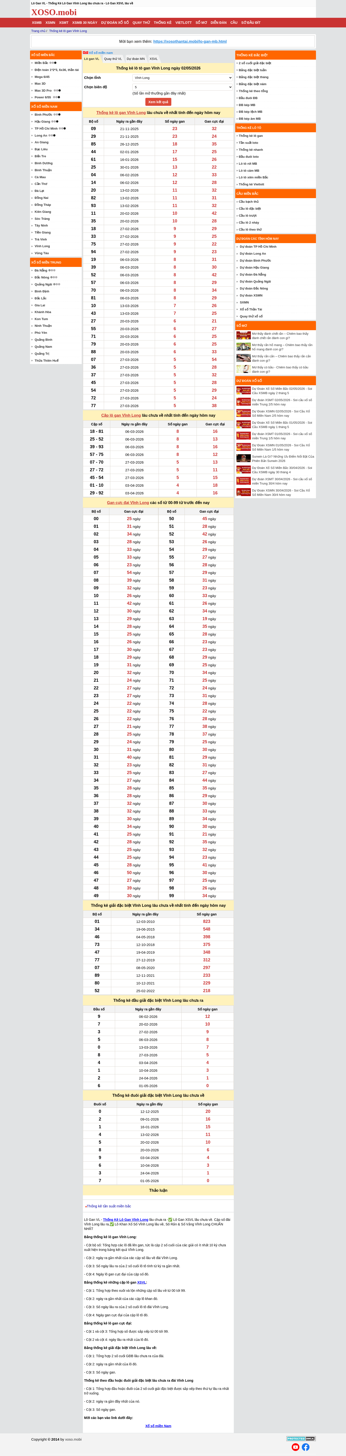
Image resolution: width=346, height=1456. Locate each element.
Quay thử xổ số (251, 316)
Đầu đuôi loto (249, 156)
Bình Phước (43, 114)
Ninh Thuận (43, 326)
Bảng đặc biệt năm (252, 84)
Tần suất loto (248, 143)
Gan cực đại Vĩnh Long (128, 503)
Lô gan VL (91, 59)
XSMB (37, 23)
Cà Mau (40, 177)
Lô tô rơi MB (248, 163)
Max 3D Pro (43, 90)
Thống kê (163, 23)
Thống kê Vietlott (251, 184)
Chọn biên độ (95, 87)
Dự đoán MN (136, 59)
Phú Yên (41, 332)
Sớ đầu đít (250, 23)
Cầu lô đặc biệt (250, 208)
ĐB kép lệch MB (250, 111)
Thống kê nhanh (251, 149)
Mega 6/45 (42, 77)
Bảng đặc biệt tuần (252, 70)
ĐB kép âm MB (250, 118)
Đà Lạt (39, 191)
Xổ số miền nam (101, 53)
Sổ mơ (201, 23)
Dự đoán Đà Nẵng (253, 274)
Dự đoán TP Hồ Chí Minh (258, 246)
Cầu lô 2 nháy (249, 222)
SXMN (244, 302)
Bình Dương (44, 163)
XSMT (63, 23)
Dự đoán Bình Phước (255, 260)
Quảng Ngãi (43, 284)
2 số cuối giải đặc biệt (255, 63)
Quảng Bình (43, 339)
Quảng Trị (42, 353)
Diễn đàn (219, 23)
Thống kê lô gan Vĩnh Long (121, 113)
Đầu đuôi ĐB (248, 98)
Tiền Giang (43, 232)
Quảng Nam (43, 346)
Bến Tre (40, 156)
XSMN (50, 23)
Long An (41, 135)
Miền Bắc (41, 63)
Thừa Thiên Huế (46, 360)
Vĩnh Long (42, 246)
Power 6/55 (43, 97)
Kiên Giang (43, 212)
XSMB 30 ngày (84, 23)
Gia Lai (40, 305)
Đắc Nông (42, 277)
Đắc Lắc (40, 298)
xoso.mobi (73, 1439)
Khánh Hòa (43, 312)
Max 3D (40, 83)
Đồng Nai (41, 198)
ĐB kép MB (247, 105)
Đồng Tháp (43, 205)
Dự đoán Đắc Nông (254, 288)
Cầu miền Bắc (247, 193)
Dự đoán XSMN (251, 295)
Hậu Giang (42, 121)
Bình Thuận (43, 170)
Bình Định (42, 291)
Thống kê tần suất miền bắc (109, 1206)
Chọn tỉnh (92, 78)
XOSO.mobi (54, 12)
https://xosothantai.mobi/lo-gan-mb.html (190, 41)
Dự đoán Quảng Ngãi (255, 281)
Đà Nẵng (41, 270)
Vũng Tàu (42, 253)
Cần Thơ (41, 184)
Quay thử (141, 23)
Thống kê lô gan (251, 136)
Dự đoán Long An (253, 253)
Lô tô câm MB (249, 170)
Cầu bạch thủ (249, 201)
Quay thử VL (113, 59)
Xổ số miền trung (46, 262)
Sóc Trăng (42, 219)
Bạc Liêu (41, 149)
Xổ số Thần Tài (251, 309)
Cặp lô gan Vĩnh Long (121, 415)
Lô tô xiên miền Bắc (253, 177)
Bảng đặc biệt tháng (254, 77)
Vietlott (183, 23)
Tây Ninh (41, 225)
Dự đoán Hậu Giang (254, 267)
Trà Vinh (41, 239)
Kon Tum (41, 319)
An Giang (42, 142)
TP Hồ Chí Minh (46, 128)
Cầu (233, 23)
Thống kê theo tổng (253, 91)
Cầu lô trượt (248, 215)
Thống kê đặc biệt (252, 55)
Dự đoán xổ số (115, 23)
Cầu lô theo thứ (250, 229)
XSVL (154, 59)
